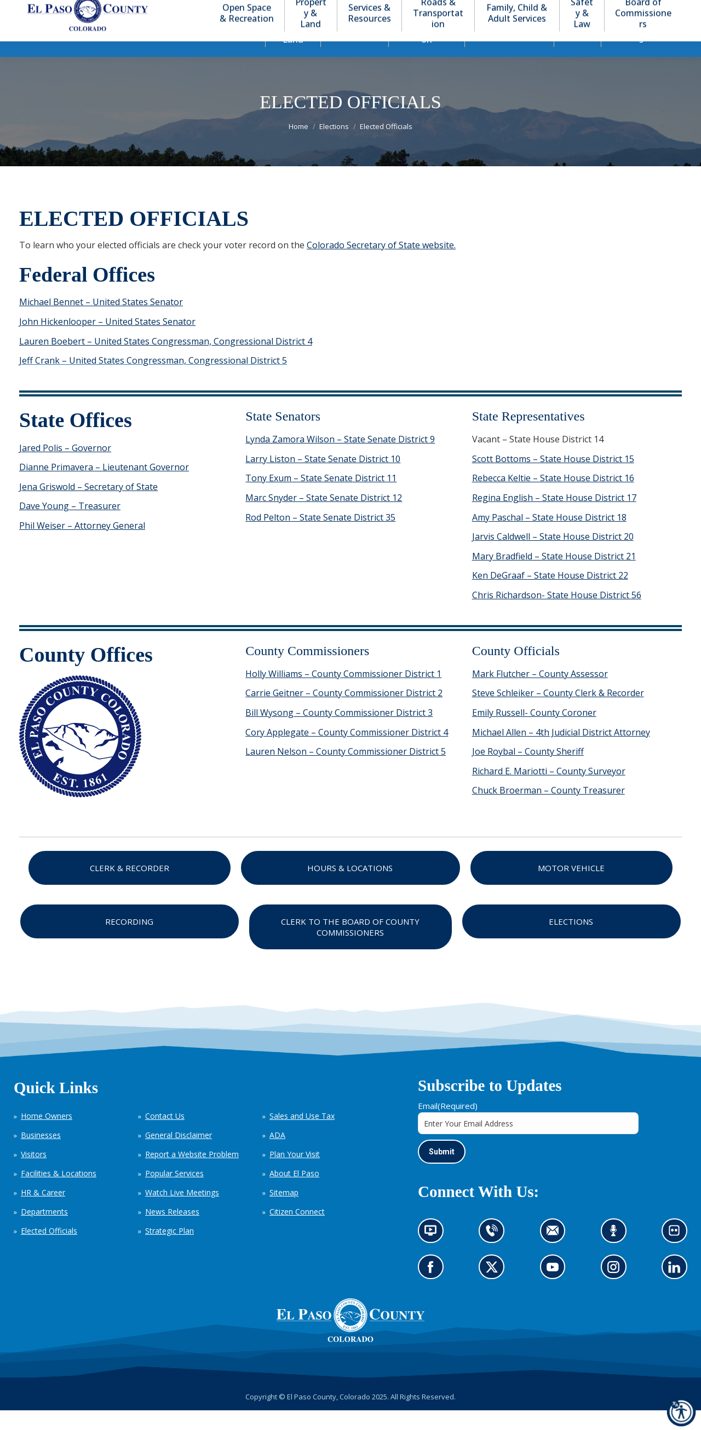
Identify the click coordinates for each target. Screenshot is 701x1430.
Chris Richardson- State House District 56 (556, 615)
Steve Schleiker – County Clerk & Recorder (558, 713)
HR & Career (43, 1212)
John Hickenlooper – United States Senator (107, 341)
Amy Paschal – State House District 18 (549, 537)
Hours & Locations (350, 887)
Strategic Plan (169, 1250)
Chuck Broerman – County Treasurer (548, 810)
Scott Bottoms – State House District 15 (553, 478)
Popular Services (174, 1193)
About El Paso (294, 1193)
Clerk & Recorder (129, 887)
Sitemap (283, 1212)
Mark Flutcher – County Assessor (540, 693)
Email (448, 1125)
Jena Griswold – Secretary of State (88, 506)
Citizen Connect (297, 1231)
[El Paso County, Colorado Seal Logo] (350, 1359)
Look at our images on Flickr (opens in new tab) (677, 1254)
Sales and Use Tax (302, 1135)
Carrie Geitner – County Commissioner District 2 (344, 713)
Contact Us (165, 1135)
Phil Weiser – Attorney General (82, 545)
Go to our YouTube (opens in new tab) (556, 1290)
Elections (571, 941)
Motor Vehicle (571, 887)
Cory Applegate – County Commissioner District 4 (346, 752)
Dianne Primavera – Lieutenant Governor (104, 487)
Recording (129, 941)
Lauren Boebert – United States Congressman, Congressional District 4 (165, 361)
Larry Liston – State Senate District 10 (322, 478)
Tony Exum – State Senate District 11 (321, 498)
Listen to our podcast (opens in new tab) (616, 1254)
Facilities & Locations (58, 1193)
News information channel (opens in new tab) (434, 1254)
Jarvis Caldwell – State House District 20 (553, 556)
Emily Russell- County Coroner (534, 732)
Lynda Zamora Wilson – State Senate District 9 (340, 459)
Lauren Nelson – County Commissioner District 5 (345, 771)
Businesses (41, 1154)
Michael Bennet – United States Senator (101, 322)
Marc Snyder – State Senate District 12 (323, 517)
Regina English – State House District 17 (554, 517)
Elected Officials (49, 1250)
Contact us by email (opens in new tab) (556, 1254)
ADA (277, 1154)
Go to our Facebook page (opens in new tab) (433, 1290)
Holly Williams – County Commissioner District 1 (343, 693)
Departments (44, 1231)
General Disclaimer (178, 1154)
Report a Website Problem (192, 1174)
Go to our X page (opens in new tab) (495, 1290)
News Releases (172, 1231)
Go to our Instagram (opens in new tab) (616, 1290)
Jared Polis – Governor (65, 468)
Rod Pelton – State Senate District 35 (320, 537)
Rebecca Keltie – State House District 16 (553, 498)
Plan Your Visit (294, 1174)
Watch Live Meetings (182, 1212)
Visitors (34, 1174)
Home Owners (46, 1135)
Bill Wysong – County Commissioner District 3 (339, 732)
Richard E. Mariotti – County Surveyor (548, 791)
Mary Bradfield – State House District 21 (554, 576)
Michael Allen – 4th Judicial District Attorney (561, 752)
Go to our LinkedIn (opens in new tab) (677, 1290)
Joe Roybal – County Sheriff (528, 771)
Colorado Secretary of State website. (381, 265)
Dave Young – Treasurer (69, 526)
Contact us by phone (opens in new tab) (495, 1254)
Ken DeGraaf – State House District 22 (550, 595)
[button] (620, 10)
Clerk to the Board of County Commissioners (350, 947)
